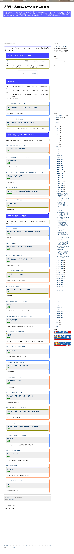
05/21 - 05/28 (60, 278)
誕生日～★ (10, 438)
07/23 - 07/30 (60, 260)
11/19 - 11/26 (60, 159)
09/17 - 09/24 (60, 177)
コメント (58, 61)
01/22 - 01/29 (60, 311)
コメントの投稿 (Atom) (12, 547)
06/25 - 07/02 (60, 268)
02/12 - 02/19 (60, 306)
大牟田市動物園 (10, 481)
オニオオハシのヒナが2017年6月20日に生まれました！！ (24, 191)
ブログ (22, 270)
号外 (57, 122)
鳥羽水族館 (9, 362)
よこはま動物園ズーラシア (12, 270)
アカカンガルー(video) (13, 454)
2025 (57, 130)
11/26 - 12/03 (60, 157)
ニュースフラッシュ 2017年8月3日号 (63, 218)
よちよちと (10, 469)
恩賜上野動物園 (10, 243)
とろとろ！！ (11, 484)
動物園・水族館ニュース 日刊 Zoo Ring (26, 6)
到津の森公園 (9, 465)
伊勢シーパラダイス (11, 346)
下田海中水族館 (10, 316)
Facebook (26, 103)
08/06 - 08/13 (60, 189)
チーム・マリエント (27, 157)
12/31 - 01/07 (60, 148)
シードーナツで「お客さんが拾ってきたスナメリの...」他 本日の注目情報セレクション (62, 242)
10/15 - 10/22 (60, 169)
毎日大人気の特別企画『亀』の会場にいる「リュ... (22, 122)
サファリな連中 (19, 481)
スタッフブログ (18, 377)
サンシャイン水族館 (11, 255)
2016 (57, 320)
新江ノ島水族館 (10, 301)
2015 (57, 322)
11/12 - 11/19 (60, 161)
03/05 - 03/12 (60, 300)
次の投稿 (6, 545)
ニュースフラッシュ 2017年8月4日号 (63, 209)
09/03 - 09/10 (60, 181)
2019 (57, 142)
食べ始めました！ (12, 350)
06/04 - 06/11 (60, 274)
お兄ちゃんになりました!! (14, 176)
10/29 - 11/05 (60, 165)
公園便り (16, 465)
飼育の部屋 (21, 331)
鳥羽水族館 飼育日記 (18, 362)
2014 (57, 324)
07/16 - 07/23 (60, 262)
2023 (57, 134)
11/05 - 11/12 (60, 163)
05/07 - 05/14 (60, 282)
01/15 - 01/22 (60, 313)
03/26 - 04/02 (60, 294)
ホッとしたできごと (13, 320)
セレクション (11, 499)
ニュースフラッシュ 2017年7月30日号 (63, 257)
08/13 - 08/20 (60, 187)
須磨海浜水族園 (10, 392)
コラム (57, 121)
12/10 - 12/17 (60, 153)
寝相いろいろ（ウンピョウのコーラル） (18, 289)
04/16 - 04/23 (60, 288)
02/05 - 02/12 (60, 307)
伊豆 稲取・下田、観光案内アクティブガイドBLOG (32, 172)
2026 (57, 128)
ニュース (17, 243)
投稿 (56, 58)
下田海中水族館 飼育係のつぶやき (24, 316)
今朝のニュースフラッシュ (12, 61)
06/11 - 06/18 (60, 272)
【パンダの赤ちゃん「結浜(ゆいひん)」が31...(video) (22, 426)
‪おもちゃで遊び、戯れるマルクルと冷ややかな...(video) (23, 231)
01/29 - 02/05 (60, 309)
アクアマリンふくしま (11, 228)
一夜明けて (10, 335)
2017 (57, 146)
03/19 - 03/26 (60, 296)
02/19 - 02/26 (60, 304)
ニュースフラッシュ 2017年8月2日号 (63, 229)
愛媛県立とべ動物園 (11, 450)
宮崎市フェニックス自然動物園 (14, 200)
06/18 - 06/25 (60, 270)
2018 (57, 144)
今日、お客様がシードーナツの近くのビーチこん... (22, 107)
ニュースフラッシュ (60, 115)
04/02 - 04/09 (60, 292)
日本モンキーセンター (11, 331)
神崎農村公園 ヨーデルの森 (13, 407)
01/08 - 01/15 (60, 315)
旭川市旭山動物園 (10, 145)
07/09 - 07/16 (60, 264)
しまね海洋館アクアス (11, 435)
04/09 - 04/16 (60, 290)
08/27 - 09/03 (60, 183)
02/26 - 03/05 (60, 302)
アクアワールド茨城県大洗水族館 (14, 119)
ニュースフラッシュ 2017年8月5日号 (63, 199)
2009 (57, 326)
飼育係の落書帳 (21, 346)
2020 (57, 140)
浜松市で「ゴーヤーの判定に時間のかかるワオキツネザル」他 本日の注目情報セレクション (62, 195)
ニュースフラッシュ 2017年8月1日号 (63, 238)
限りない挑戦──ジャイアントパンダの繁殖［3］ (21, 246)
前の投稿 (49, 545)
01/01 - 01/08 (60, 317)
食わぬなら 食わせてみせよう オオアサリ (20, 396)
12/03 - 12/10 (60, 155)
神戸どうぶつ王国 (10, 187)
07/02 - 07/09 (60, 266)
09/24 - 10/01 (60, 175)
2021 (57, 138)
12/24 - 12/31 (60, 149)
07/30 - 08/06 (60, 191)
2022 (57, 136)
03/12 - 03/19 (60, 298)
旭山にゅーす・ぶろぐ (21, 145)
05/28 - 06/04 (60, 276)
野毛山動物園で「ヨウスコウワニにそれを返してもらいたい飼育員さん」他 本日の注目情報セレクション (62, 252)
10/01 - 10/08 (60, 173)
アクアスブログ (22, 435)
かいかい (9, 304)
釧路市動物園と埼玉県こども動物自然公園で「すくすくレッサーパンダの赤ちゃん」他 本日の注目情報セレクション (62, 224)
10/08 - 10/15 (60, 171)
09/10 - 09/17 (60, 179)
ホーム (27, 545)
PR (56, 119)
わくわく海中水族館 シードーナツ (14, 103)
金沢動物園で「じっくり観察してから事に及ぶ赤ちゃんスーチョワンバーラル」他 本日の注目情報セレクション (62, 204)
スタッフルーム (19, 392)
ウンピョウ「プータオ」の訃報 (16, 148)
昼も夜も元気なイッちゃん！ (15, 380)
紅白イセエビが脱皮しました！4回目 (18, 365)
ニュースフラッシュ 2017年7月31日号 (63, 247)
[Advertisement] (30, 30)
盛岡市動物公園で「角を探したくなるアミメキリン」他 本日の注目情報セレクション (62, 214)
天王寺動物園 (9, 377)
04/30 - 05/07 (60, 284)
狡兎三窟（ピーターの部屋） (15, 274)
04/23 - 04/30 (60, 286)
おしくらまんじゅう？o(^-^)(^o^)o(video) (19, 259)
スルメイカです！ (12, 160)
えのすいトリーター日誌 (21, 301)
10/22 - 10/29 (60, 167)
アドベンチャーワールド (12, 423)
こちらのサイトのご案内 (60, 46)
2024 (57, 132)
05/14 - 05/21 (60, 280)
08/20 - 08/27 (60, 185)
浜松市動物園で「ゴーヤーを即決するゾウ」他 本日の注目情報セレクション (62, 234)
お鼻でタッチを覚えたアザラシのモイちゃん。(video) (23, 411)
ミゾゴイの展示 (11, 203)
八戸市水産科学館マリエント (13, 157)
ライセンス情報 (33, 73)
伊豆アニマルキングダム (12, 172)
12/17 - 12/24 (60, 152)
